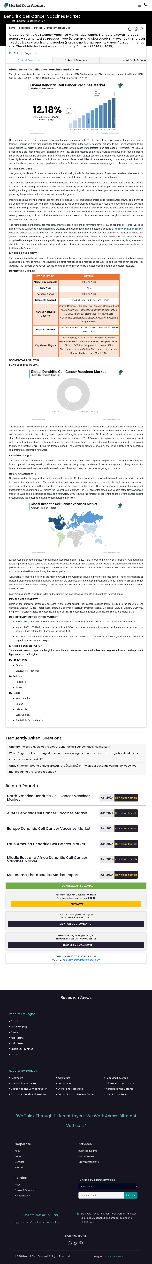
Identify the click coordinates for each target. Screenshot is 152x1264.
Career (18, 1156)
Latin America (17, 1043)
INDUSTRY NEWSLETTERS (96, 1180)
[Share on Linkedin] (136, 28)
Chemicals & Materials (22, 1083)
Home (12, 27)
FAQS (17, 1184)
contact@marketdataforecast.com (38, 1222)
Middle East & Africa (21, 1049)
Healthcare (24, 27)
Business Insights (87, 1150)
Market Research (88, 1156)
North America (18, 1026)
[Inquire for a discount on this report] (76, 945)
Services (85, 1144)
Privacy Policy (22, 1195)
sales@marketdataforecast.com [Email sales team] (81, 960)
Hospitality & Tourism (117, 1094)
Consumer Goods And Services (27, 1094)
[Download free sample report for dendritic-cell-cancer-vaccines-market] (76, 886)
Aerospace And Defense (119, 1088)
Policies (21, 1178)
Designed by (108, 1256)
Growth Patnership (88, 1162)
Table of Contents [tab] (76, 60)
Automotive (63, 1083)
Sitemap (19, 1167)
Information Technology (119, 1083)
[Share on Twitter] (141, 28)
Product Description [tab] (29, 60)
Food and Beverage (116, 1078)
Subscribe (131, 1195)
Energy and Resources (69, 1088)
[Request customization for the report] (76, 924)
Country (14, 1054)
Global (13, 1021)
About (18, 1150)
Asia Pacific (16, 1037)
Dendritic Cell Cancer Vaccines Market (53, 27)
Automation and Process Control (75, 1094)
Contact (19, 1162)
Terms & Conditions (26, 1190)
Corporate (23, 1144)
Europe (14, 1032)
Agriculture (63, 1078)
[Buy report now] (76, 904)
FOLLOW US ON (76, 1236)
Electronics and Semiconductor (28, 1088)
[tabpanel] (76, 395)
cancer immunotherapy (128, 228)
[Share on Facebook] (130, 28)
